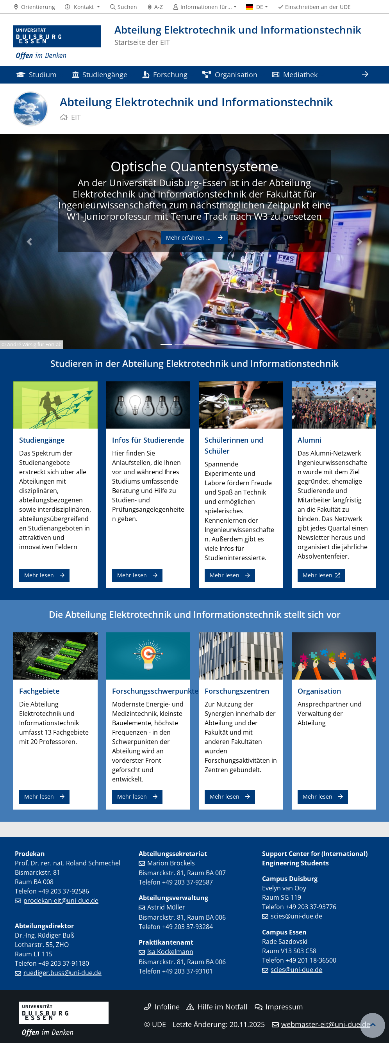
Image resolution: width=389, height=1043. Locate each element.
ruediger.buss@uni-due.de (62, 972)
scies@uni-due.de (296, 916)
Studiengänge (99, 74)
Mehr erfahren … (189, 237)
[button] (82, 7)
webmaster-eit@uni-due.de (325, 1024)
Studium (36, 74)
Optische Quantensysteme (194, 166)
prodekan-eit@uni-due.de (60, 900)
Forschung (164, 74)
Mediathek (294, 74)
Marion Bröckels (171, 863)
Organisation (229, 74)
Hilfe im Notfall (217, 1006)
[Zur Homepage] (57, 42)
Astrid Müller (166, 907)
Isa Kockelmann (170, 951)
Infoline (162, 1006)
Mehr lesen (39, 575)
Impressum (279, 1006)
